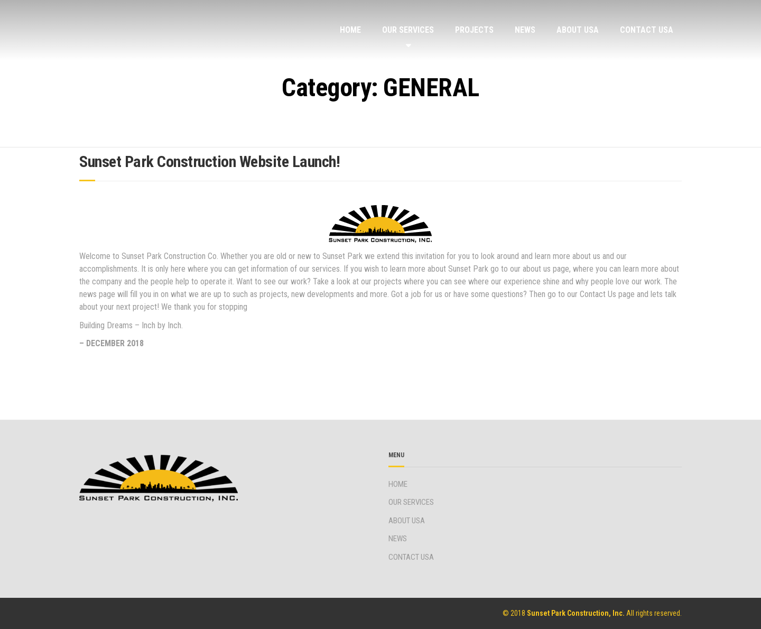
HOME (350, 30)
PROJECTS (474, 30)
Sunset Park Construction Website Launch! (209, 161)
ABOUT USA (577, 30)
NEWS (525, 30)
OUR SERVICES (408, 30)
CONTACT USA (646, 30)
